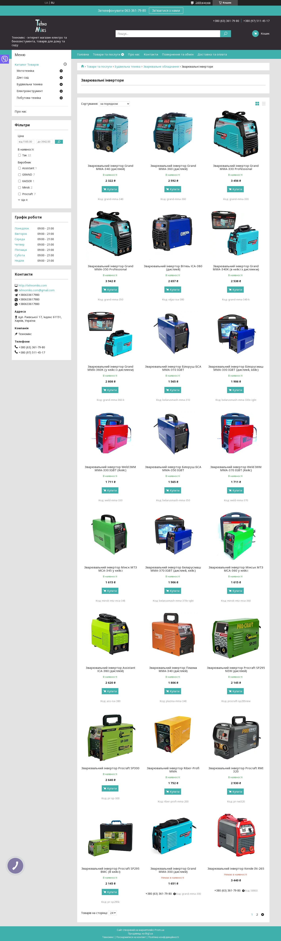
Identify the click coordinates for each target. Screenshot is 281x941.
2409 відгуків (203, 2)
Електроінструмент (30, 91)
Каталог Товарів (27, 64)
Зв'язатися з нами (166, 10)
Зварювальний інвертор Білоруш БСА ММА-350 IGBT (173, 468)
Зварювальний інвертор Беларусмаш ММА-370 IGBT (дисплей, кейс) (173, 569)
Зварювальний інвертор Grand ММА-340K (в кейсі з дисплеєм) (236, 267)
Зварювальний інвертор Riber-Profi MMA (173, 769)
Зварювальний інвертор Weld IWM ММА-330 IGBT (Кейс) (110, 468)
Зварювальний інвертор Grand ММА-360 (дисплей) (173, 167)
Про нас (134, 54)
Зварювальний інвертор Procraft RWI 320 (236, 769)
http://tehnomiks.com (33, 285)
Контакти (151, 54)
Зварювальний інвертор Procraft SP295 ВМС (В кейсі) (110, 870)
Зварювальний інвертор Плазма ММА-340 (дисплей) (173, 669)
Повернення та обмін (178, 54)
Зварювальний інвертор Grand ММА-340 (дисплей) (110, 167)
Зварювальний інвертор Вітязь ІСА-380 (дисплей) (173, 267)
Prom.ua (159, 930)
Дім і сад (23, 77)
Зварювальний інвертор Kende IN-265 (236, 868)
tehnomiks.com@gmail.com (37, 290)
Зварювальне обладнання (161, 66)
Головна (83, 54)
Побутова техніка (29, 98)
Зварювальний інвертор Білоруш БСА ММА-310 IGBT (173, 368)
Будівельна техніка (127, 66)
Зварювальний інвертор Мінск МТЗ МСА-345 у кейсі (110, 569)
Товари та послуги (106, 54)
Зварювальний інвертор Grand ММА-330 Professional (236, 167)
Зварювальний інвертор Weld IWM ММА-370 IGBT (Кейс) (236, 468)
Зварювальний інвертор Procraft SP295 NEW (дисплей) (236, 669)
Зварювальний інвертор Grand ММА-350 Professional (110, 267)
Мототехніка (25, 71)
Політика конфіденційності (163, 937)
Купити (112, 189)
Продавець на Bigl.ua (140, 933)
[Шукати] (225, 33)
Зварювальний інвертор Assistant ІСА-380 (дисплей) (110, 669)
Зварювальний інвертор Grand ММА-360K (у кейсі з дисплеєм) (110, 368)
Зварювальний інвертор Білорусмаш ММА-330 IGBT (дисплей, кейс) (235, 368)
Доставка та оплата (212, 54)
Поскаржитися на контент (131, 937)
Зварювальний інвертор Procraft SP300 (110, 768)
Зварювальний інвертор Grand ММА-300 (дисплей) (173, 870)
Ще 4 (24, 199)
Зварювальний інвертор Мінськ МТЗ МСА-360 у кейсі (236, 569)
